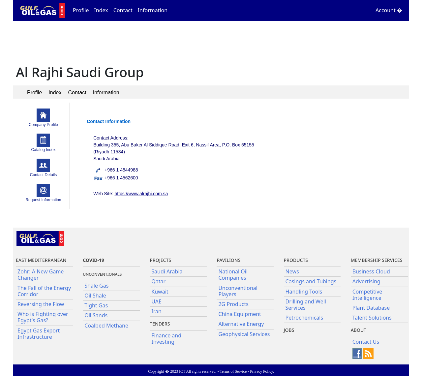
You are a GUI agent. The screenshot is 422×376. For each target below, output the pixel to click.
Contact (123, 10)
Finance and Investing (166, 338)
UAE (156, 301)
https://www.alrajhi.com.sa (141, 193)
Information (153, 10)
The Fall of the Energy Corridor (44, 291)
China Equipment (239, 314)
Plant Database (371, 307)
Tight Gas (96, 305)
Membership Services (377, 260)
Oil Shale (95, 295)
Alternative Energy (241, 324)
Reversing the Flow (40, 304)
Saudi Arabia (166, 271)
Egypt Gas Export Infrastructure (38, 333)
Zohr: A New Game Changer (40, 274)
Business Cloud (371, 271)
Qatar (158, 281)
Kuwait (159, 291)
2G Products (233, 304)
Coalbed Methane (106, 325)
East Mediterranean (41, 260)
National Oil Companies (233, 274)
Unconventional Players (237, 291)
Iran (156, 311)
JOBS (289, 330)
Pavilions (228, 260)
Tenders (160, 324)
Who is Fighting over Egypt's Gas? (42, 317)
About (359, 330)
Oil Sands (95, 315)
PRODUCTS (296, 260)
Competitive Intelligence (367, 294)
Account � (389, 10)
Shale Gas (96, 285)
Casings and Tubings (311, 281)
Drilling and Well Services (306, 304)
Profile (81, 10)
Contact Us (365, 341)
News (292, 271)
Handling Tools (304, 291)
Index (101, 10)
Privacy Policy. (262, 371)
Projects (160, 260)
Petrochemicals (304, 317)
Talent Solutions (372, 317)
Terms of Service (233, 371)
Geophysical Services (244, 334)
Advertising (366, 281)
